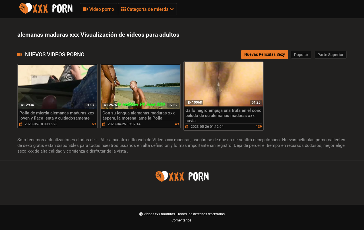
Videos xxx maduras (160, 214)
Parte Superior (330, 54)
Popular (301, 54)
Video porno (98, 9)
